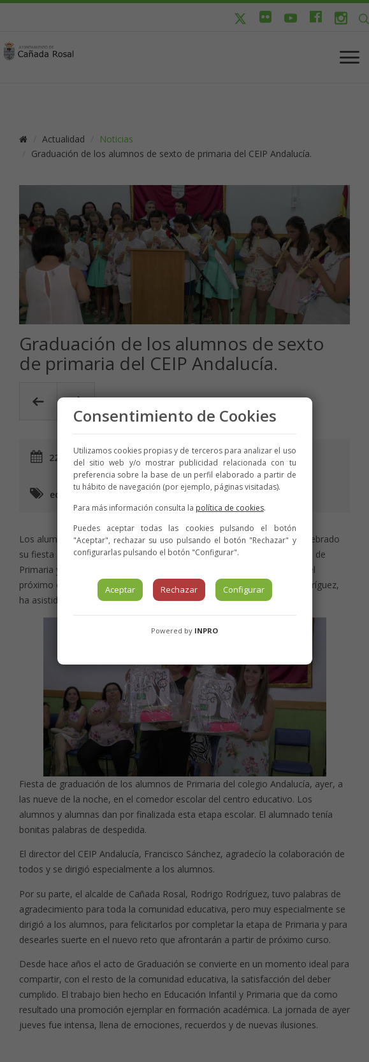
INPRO (206, 630)
